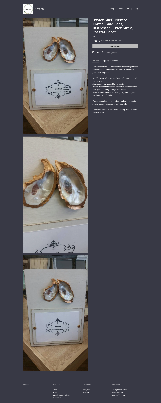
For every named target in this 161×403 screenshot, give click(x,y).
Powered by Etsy (118, 395)
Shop (112, 9)
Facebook (86, 392)
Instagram (86, 390)
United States (108, 40)
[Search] (137, 9)
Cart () (129, 9)
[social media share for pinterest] (103, 52)
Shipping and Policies (61, 395)
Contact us (57, 398)
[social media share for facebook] (93, 52)
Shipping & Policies (110, 61)
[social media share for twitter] (98, 52)
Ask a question (112, 52)
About (120, 9)
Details (95, 61)
